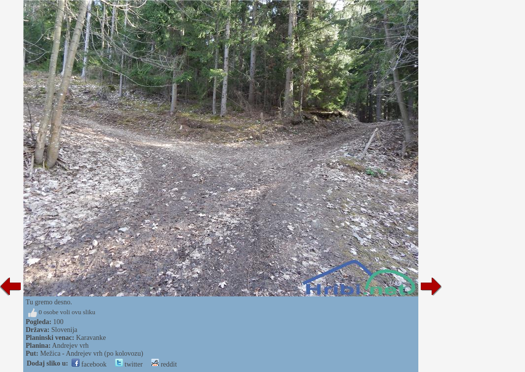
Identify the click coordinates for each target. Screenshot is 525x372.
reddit (164, 364)
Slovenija (64, 329)
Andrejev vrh (70, 345)
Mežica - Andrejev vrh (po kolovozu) (91, 353)
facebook (89, 364)
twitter (129, 364)
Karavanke (91, 337)
